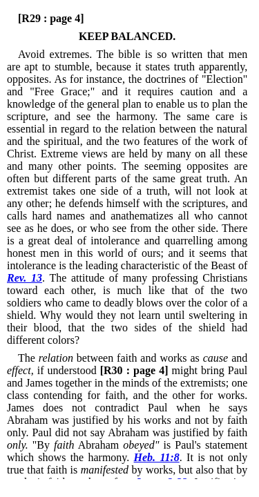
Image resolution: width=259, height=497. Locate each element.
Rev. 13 (24, 278)
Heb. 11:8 (157, 457)
